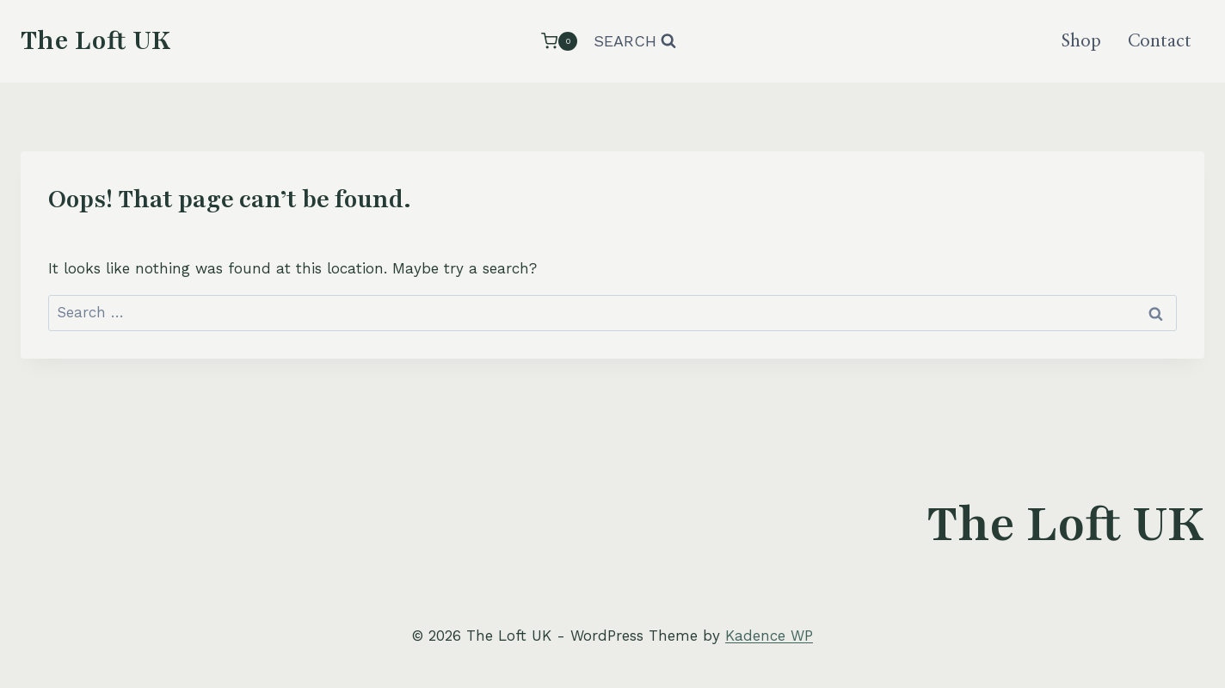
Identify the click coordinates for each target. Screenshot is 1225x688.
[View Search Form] (635, 42)
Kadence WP (769, 635)
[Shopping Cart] (559, 40)
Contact (1159, 41)
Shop (1081, 41)
